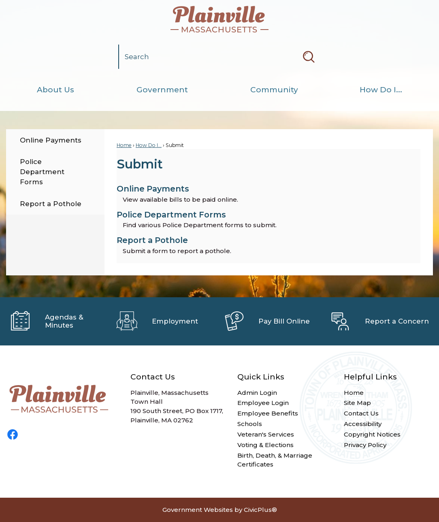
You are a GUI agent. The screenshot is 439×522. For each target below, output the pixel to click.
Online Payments (50, 140)
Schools (249, 424)
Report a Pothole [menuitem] (152, 240)
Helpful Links (370, 376)
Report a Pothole (50, 204)
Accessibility (362, 424)
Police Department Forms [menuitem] (171, 214)
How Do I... (149, 145)
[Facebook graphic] (12, 434)
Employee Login (263, 403)
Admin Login (257, 392)
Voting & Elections (265, 445)
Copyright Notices (372, 434)
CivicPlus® (260, 509)
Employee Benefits (267, 413)
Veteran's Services (265, 434)
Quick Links (260, 376)
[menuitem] (55, 90)
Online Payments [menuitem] (153, 189)
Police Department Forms (42, 172)
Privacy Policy (365, 445)
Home (124, 145)
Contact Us (361, 413)
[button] (308, 57)
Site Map (357, 403)
